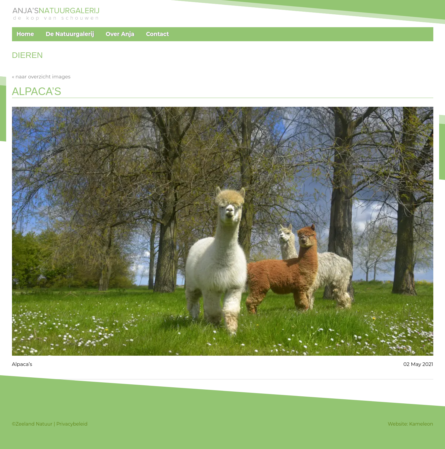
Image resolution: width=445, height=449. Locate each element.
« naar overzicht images (41, 77)
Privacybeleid (71, 424)
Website (397, 424)
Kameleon (421, 424)
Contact (157, 34)
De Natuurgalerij (70, 34)
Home (25, 34)
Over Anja (120, 34)
